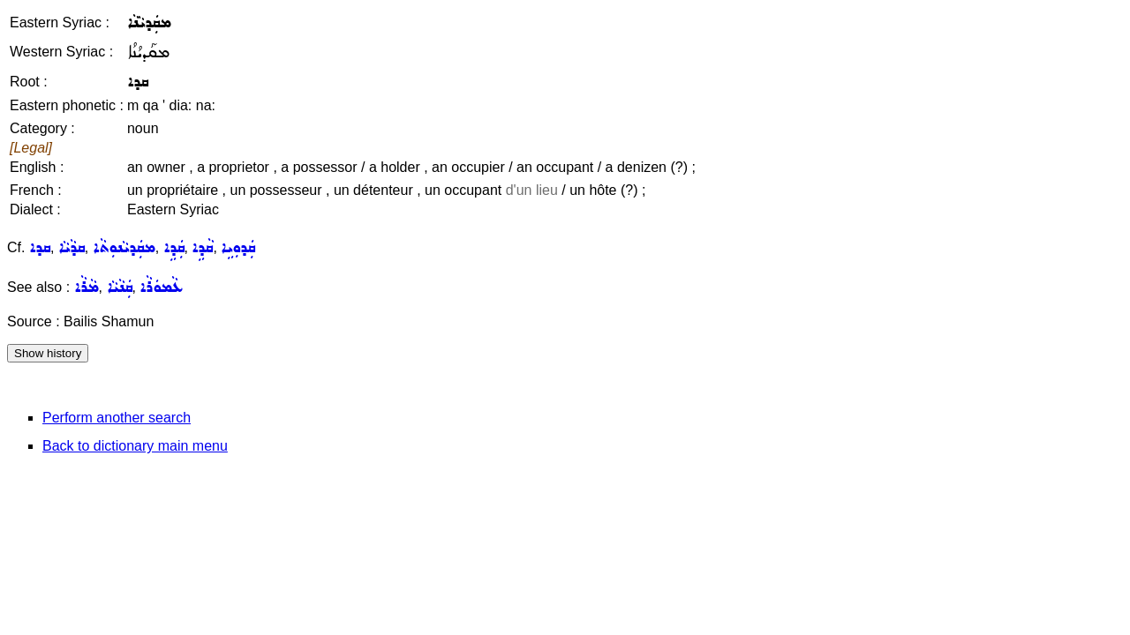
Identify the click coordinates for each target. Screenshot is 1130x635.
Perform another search (116, 417)
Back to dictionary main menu (135, 445)
